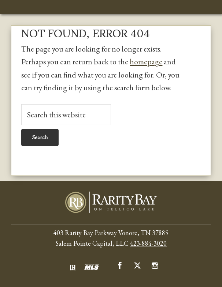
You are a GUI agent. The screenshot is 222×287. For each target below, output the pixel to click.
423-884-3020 (148, 243)
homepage (146, 61)
